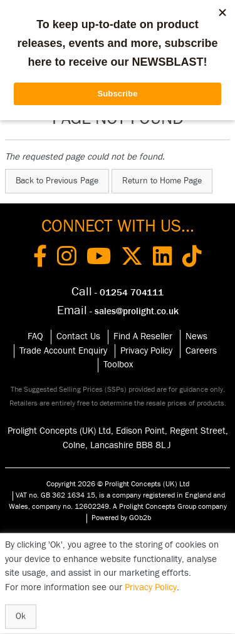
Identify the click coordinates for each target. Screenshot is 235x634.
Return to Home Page (162, 181)
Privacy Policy (146, 350)
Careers (201, 350)
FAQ (35, 336)
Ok (21, 616)
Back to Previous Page (57, 181)
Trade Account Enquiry (63, 350)
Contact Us (78, 336)
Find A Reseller (142, 336)
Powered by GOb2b (121, 517)
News (196, 336)
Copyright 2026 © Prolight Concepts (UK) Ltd (117, 483)
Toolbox (118, 364)
